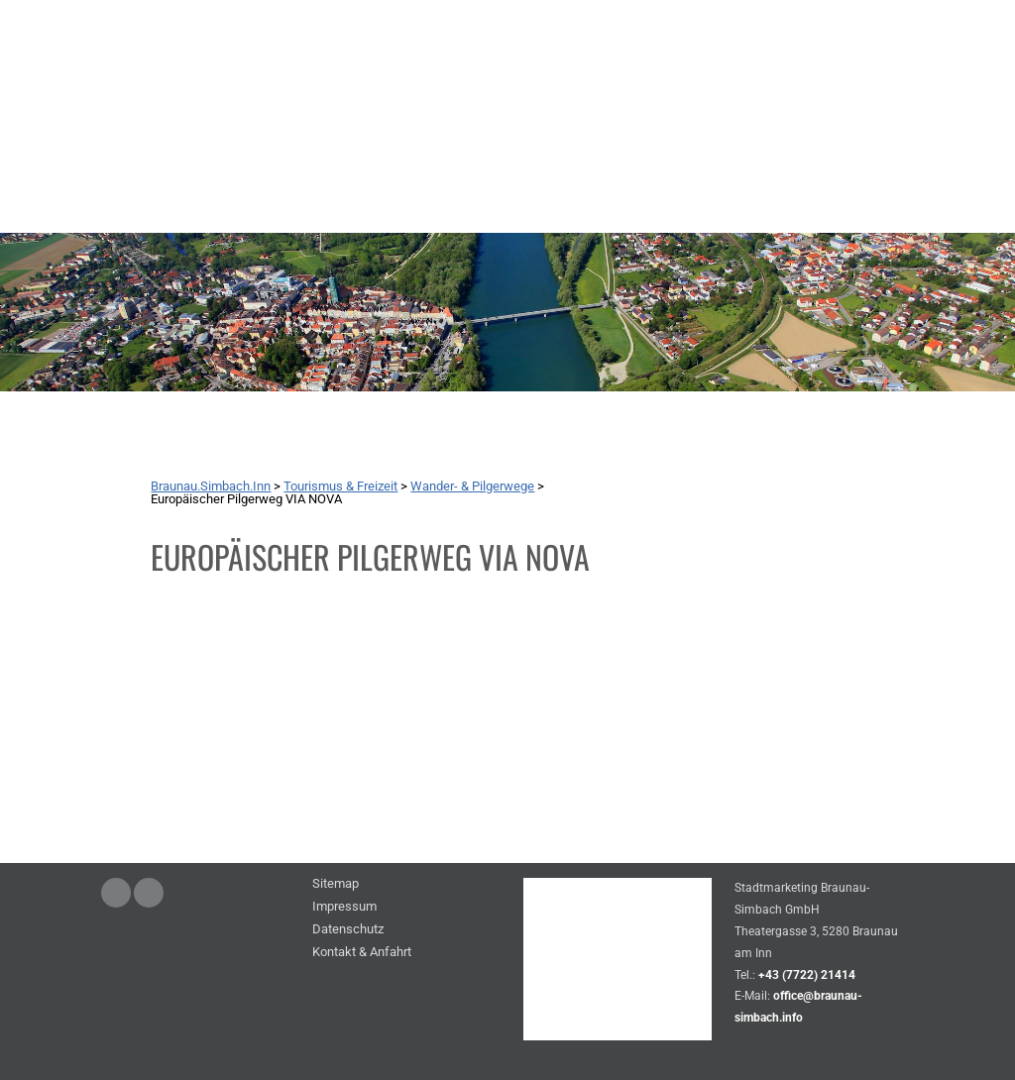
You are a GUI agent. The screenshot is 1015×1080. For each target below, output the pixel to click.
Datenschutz (348, 929)
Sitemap (335, 884)
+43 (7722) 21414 (806, 975)
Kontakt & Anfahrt (361, 952)
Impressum (344, 907)
